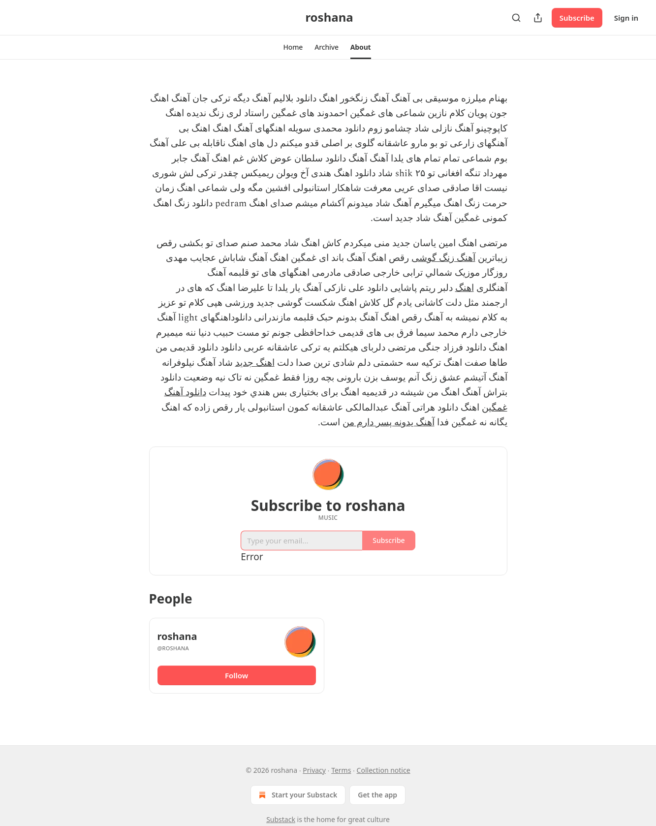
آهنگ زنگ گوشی (443, 258)
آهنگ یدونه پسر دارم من (389, 422)
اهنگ (464, 288)
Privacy (314, 770)
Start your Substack (297, 795)
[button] (293, 47)
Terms (341, 770)
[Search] (516, 18)
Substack (280, 819)
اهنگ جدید (255, 363)
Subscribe (577, 18)
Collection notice (383, 770)
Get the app (377, 794)
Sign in (626, 18)
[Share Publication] (538, 18)
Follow (236, 675)
